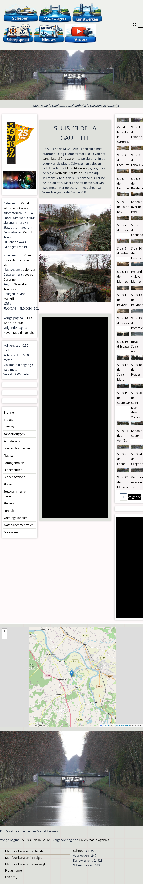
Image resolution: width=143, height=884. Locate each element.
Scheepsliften (12, 470)
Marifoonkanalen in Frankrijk (25, 864)
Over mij (11, 877)
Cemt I (27, 232)
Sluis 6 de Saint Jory (123, 207)
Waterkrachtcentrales (18, 525)
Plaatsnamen (14, 870)
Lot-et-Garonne (77, 168)
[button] (72, 673)
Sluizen (8, 484)
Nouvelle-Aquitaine (68, 173)
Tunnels (9, 511)
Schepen (79, 851)
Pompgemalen (13, 463)
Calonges (29, 270)
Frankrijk (9, 299)
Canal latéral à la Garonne (60, 159)
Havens (8, 427)
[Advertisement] (72, 417)
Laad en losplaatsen (17, 448)
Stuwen (8, 503)
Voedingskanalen (15, 518)
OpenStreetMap (122, 725)
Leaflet (104, 725)
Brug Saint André (135, 346)
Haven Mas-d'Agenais (18, 333)
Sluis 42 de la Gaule (36, 840)
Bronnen (9, 412)
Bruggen (9, 420)
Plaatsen (9, 455)
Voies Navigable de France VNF (17, 260)
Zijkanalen (10, 532)
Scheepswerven (14, 477)
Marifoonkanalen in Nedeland (26, 851)
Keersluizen (11, 441)
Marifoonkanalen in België (23, 858)
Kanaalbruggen (14, 434)
